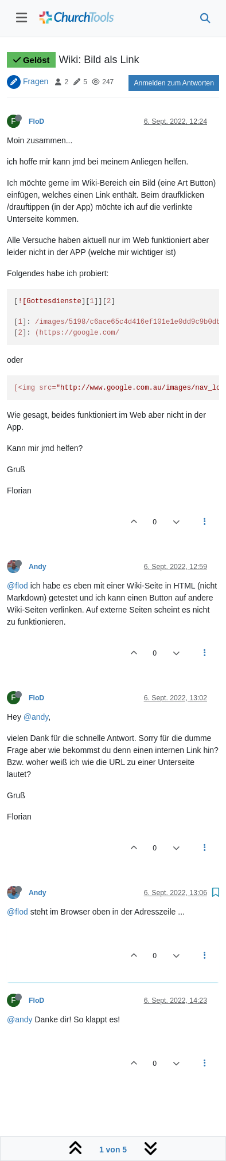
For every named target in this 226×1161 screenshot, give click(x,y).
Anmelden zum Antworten (174, 83)
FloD (36, 121)
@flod (17, 585)
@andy (36, 716)
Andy (37, 567)
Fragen (35, 81)
